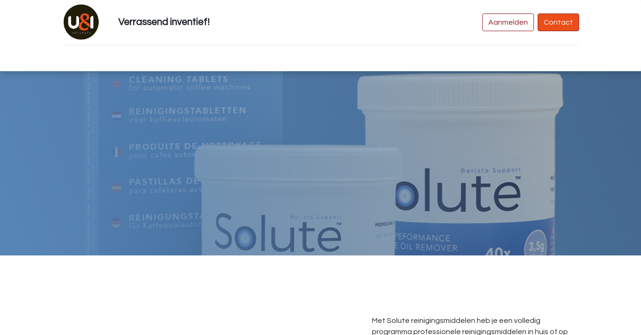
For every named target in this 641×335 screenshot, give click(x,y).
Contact (558, 22)
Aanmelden (508, 22)
